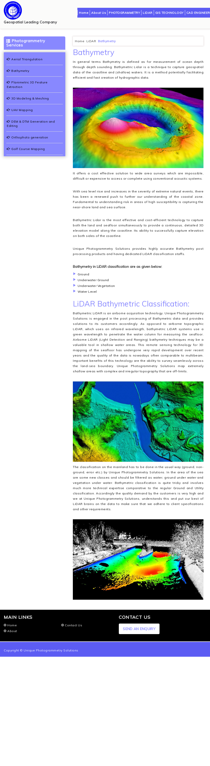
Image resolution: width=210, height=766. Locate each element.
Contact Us (71, 625)
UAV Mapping (20, 110)
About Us (98, 13)
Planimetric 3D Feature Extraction (27, 84)
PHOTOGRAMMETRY (124, 13)
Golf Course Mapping (26, 149)
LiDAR (147, 13)
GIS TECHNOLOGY (169, 13)
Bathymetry (18, 71)
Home (83, 13)
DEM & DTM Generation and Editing (31, 124)
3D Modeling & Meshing (28, 98)
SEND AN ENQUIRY (139, 629)
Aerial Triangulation (24, 59)
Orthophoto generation (27, 137)
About (10, 631)
